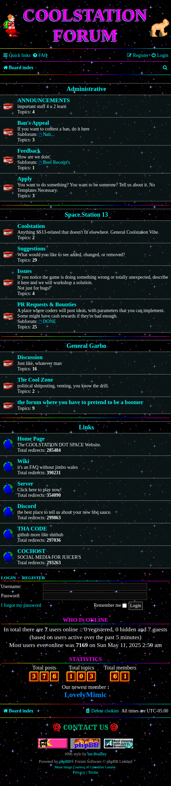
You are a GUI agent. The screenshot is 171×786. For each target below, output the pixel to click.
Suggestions (31, 248)
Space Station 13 (86, 214)
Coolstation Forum (86, 25)
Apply (24, 178)
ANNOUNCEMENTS (43, 100)
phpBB (65, 761)
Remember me (110, 605)
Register (33, 577)
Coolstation (31, 226)
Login (8, 577)
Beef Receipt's (54, 162)
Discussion (30, 357)
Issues (24, 271)
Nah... (46, 134)
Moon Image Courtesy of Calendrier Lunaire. (85, 767)
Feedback (29, 151)
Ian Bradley (97, 754)
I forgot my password (21, 605)
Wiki (23, 461)
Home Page (31, 438)
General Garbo (86, 345)
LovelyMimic (85, 694)
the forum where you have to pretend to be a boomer (80, 402)
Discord (26, 506)
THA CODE (32, 528)
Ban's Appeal (33, 123)
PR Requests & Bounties (46, 304)
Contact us (85, 727)
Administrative (86, 89)
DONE (47, 321)
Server (25, 483)
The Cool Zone (35, 379)
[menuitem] (40, 55)
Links (86, 427)
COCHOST (31, 551)
